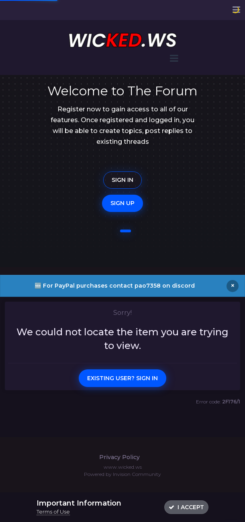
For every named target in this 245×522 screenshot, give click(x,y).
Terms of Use (53, 511)
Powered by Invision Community (122, 474)
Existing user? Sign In (122, 378)
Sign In (122, 179)
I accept (186, 507)
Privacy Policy (119, 457)
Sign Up (122, 203)
